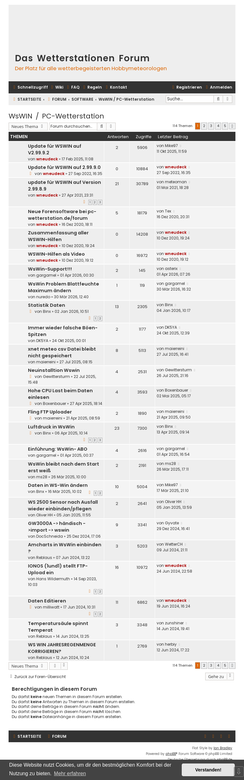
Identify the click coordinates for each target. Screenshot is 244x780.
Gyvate (172, 523)
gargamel (46, 275)
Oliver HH (44, 515)
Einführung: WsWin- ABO (57, 449)
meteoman (176, 182)
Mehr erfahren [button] (70, 773)
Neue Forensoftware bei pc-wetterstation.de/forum (62, 214)
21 (117, 184)
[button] (232, 126)
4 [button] (218, 125)
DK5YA (42, 340)
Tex (168, 211)
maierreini (46, 362)
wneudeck (47, 159)
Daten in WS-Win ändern (58, 485)
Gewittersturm (56, 376)
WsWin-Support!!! (50, 269)
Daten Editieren (47, 601)
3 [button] (211, 125)
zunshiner (174, 623)
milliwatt (51, 607)
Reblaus (44, 557)
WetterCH (174, 544)
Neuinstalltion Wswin (54, 370)
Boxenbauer (54, 403)
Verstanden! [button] (208, 769)
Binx (47, 311)
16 (117, 567)
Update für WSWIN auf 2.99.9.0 (64, 167)
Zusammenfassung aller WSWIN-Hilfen (58, 236)
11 (117, 602)
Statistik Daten (46, 305)
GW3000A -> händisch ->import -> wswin (56, 526)
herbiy (171, 644)
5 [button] (225, 125)
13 (117, 307)
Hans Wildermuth (53, 579)
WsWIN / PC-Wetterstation (56, 116)
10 (117, 487)
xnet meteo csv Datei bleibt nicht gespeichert (62, 352)
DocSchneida (49, 536)
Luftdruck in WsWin (51, 427)
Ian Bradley (223, 748)
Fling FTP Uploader (50, 412)
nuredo (43, 296)
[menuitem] (56, 87)
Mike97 (171, 145)
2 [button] (204, 125)
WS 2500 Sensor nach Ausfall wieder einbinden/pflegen (63, 505)
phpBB (171, 753)
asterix (171, 268)
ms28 (41, 477)
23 (116, 428)
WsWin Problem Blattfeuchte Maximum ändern (63, 287)
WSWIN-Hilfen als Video (56, 254)
